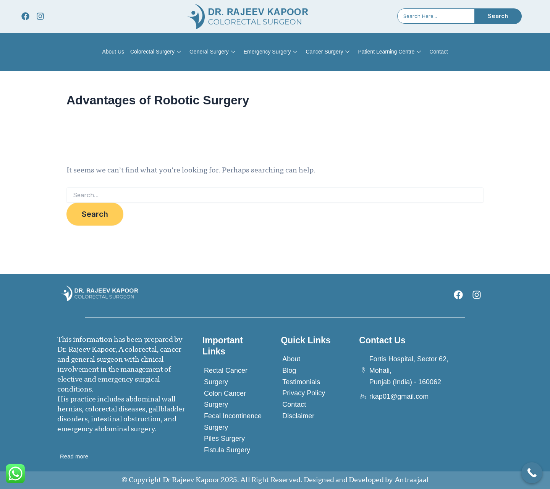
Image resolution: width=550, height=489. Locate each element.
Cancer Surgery (327, 52)
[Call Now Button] (531, 472)
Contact (438, 52)
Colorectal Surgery (155, 52)
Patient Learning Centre (389, 52)
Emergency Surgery (271, 52)
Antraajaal (412, 480)
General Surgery (212, 52)
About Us (113, 52)
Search (498, 15)
